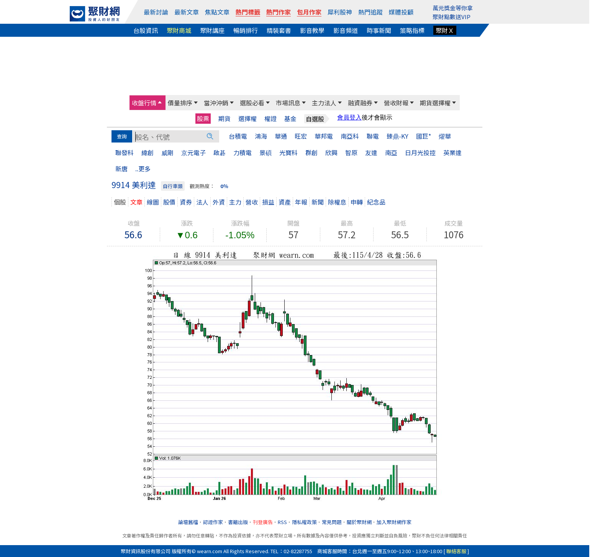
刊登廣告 (263, 522)
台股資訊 (145, 30)
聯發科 (124, 152)
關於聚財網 (359, 522)
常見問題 (332, 522)
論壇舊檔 (188, 522)
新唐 (121, 168)
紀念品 (376, 201)
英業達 (452, 152)
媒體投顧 (401, 11)
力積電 (242, 152)
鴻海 (261, 136)
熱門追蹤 (370, 11)
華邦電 (324, 136)
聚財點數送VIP (451, 17)
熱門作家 (278, 11)
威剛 (167, 152)
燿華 (445, 136)
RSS (282, 522)
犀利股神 (340, 11)
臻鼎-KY (397, 136)
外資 (219, 201)
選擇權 (247, 118)
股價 (169, 201)
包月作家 (309, 11)
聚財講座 (212, 30)
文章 (136, 201)
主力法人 (324, 102)
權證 (270, 118)
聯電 (373, 136)
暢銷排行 (245, 30)
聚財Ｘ (445, 30)
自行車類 (173, 186)
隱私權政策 (304, 522)
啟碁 (219, 152)
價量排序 (180, 102)
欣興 (331, 152)
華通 (281, 136)
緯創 (147, 152)
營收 (252, 201)
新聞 (317, 201)
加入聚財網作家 (394, 522)
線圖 (153, 201)
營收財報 (396, 102)
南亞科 (350, 136)
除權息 (337, 201)
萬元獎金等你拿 (453, 8)
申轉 (357, 201)
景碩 (265, 152)
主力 (235, 201)
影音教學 (312, 30)
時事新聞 (379, 30)
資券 (186, 201)
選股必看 (252, 102)
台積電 (238, 136)
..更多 (143, 168)
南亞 (391, 152)
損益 (268, 201)
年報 (301, 201)
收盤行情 (144, 102)
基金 (290, 118)
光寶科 (288, 152)
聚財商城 (179, 30)
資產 (285, 201)
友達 (371, 152)
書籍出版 (238, 522)
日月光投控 (420, 152)
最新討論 (156, 11)
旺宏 (301, 136)
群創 (311, 152)
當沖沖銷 (216, 102)
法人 (202, 201)
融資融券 (360, 102)
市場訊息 (288, 102)
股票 (203, 118)
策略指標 (412, 30)
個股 (120, 201)
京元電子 (193, 152)
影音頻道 (345, 30)
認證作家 (213, 522)
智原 (351, 152)
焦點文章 (217, 11)
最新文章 (186, 11)
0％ (224, 186)
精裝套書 (279, 30)
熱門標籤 (248, 11)
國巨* (423, 136)
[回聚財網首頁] (95, 14)
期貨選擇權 (435, 102)
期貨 (224, 118)
